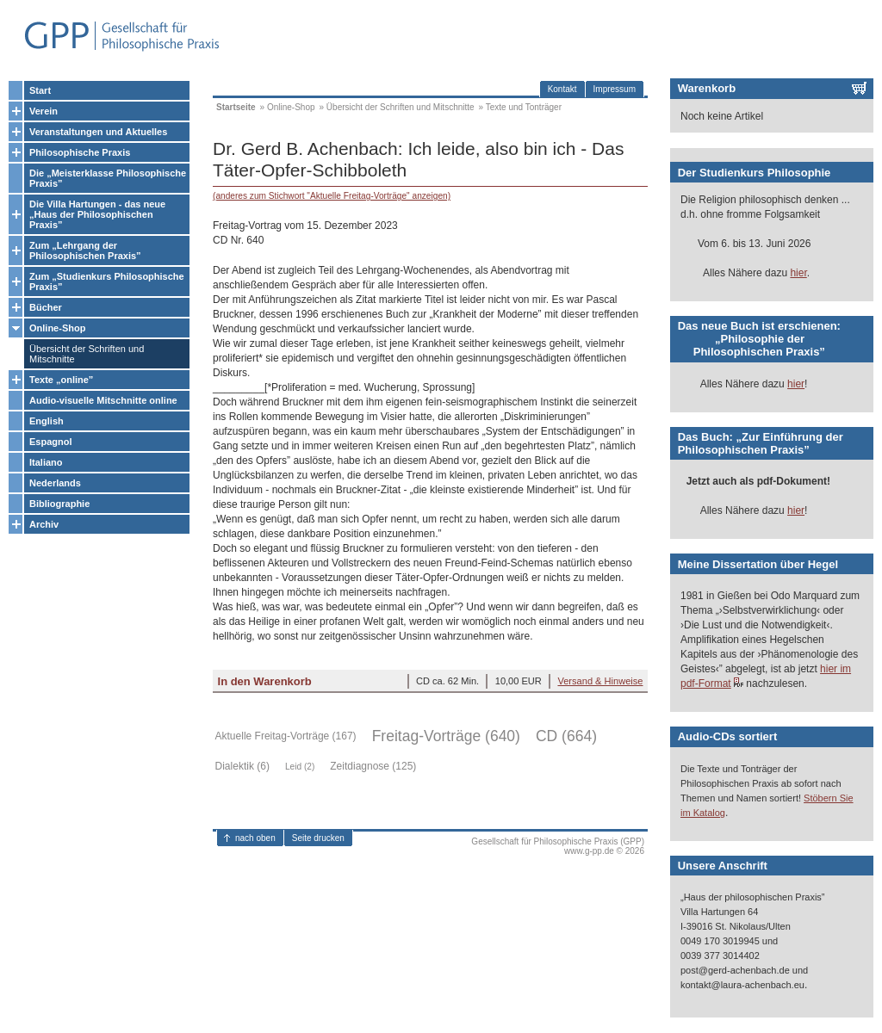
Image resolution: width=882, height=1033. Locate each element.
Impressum (614, 89)
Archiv (44, 524)
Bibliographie (59, 503)
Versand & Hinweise (600, 681)
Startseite (236, 107)
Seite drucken (318, 838)
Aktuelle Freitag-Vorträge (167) (286, 736)
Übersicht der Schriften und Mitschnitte (86, 353)
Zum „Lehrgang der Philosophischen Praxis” (85, 250)
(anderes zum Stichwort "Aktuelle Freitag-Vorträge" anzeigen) (331, 196)
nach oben (255, 838)
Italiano (46, 462)
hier (798, 273)
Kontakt (562, 89)
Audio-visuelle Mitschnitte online (103, 400)
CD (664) (566, 736)
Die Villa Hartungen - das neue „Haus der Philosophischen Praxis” (97, 214)
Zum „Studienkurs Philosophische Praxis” (106, 281)
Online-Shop (57, 328)
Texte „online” (61, 379)
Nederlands (55, 483)
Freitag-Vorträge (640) (446, 736)
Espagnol (50, 441)
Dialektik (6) (242, 766)
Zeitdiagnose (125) (373, 766)
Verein (43, 111)
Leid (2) (299, 766)
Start (40, 90)
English (46, 421)
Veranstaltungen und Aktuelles (98, 132)
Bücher (45, 307)
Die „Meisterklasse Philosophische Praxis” (107, 178)
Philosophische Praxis (79, 152)
